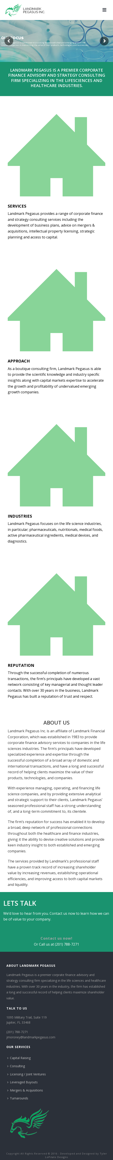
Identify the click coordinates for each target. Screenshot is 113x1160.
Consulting (16, 1066)
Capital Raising (19, 1058)
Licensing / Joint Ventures (26, 1074)
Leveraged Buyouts (22, 1082)
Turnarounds (17, 1098)
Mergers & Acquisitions (25, 1090)
